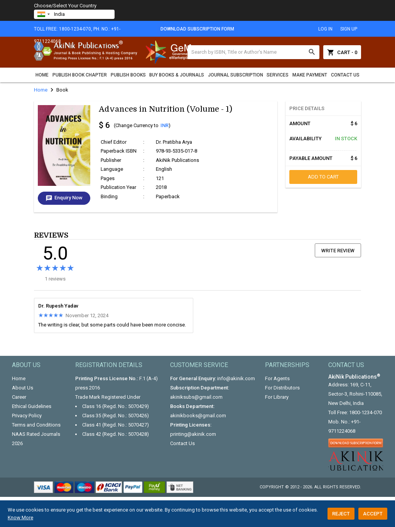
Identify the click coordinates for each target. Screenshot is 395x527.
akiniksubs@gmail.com (196, 397)
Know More (20, 517)
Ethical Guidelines (31, 406)
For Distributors (282, 388)
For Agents (277, 378)
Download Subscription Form (197, 29)
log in (325, 29)
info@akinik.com (236, 378)
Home (42, 75)
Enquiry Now (64, 198)
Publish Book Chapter (79, 75)
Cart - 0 (342, 52)
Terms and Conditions (36, 425)
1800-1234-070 (365, 412)
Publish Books (128, 75)
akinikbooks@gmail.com (198, 415)
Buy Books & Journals (176, 75)
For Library (277, 397)
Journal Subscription (235, 75)
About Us (22, 388)
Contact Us (345, 75)
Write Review (337, 250)
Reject (341, 514)
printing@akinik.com (193, 434)
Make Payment (309, 75)
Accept (373, 514)
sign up (348, 29)
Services (278, 75)
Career (19, 397)
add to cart (323, 177)
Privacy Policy (27, 415)
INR (164, 125)
